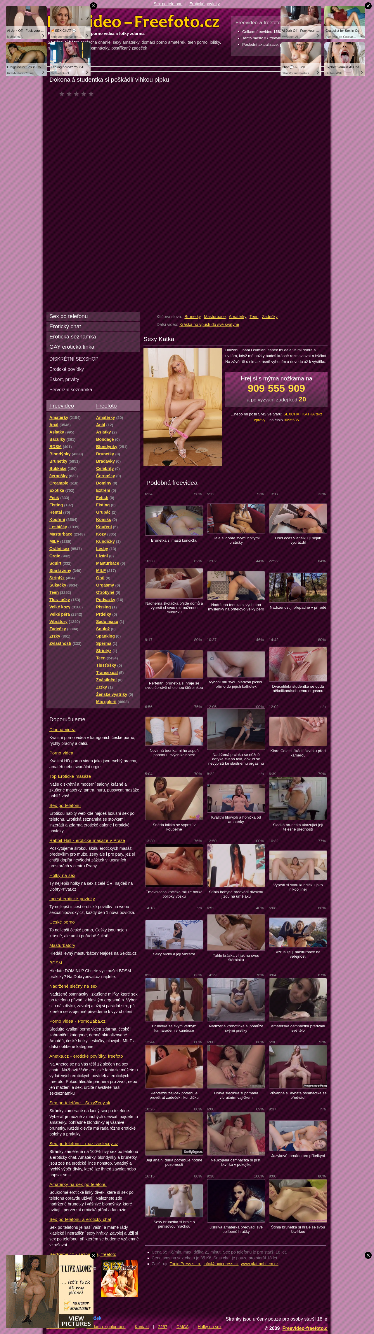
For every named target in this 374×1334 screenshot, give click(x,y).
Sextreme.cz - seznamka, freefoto (82, 1254)
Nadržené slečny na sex (73, 986)
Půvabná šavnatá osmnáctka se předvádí (298, 1095)
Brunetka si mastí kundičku (174, 540)
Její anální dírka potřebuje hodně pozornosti (174, 1162)
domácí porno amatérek (164, 42)
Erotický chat (65, 326)
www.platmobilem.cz (259, 1263)
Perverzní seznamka (70, 389)
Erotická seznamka (72, 337)
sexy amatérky (126, 42)
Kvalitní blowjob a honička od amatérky (236, 819)
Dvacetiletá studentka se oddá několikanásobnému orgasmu (298, 688)
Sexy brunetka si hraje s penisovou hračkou (174, 1224)
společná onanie (95, 42)
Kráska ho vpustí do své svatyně (209, 324)
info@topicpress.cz (221, 1263)
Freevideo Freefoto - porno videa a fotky (133, 21)
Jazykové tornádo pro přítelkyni (298, 1156)
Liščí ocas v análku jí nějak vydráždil (298, 540)
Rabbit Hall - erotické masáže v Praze (87, 840)
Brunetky (192, 316)
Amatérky (237, 316)
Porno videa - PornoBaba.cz (77, 1021)
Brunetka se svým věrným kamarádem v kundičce (174, 1028)
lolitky (215, 42)
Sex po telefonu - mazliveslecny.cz (83, 1143)
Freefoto (106, 406)
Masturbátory (62, 945)
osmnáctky (99, 48)
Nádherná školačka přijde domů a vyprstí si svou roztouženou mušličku (174, 607)
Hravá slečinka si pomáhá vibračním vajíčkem (236, 1095)
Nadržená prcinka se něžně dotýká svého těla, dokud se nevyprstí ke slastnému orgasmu (236, 759)
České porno (62, 921)
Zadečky (270, 316)
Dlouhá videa (62, 729)
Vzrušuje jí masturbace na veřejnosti (298, 954)
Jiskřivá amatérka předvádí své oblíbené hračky (236, 1229)
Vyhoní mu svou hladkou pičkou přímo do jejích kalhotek (236, 684)
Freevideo (61, 406)
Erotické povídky (204, 3)
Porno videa (61, 752)
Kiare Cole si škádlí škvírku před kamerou (297, 753)
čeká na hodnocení (78, 93)
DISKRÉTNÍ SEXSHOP (73, 358)
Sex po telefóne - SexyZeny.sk (79, 1102)
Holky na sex (62, 875)
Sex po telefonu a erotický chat (80, 1219)
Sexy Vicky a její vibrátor (174, 954)
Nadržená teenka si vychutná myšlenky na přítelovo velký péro (236, 607)
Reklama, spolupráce (105, 1326)
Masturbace (215, 316)
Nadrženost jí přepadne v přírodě (298, 607)
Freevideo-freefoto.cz (306, 1328)
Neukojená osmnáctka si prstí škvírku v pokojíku (236, 1162)
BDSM (55, 962)
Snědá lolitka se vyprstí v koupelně (174, 827)
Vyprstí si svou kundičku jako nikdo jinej (298, 887)
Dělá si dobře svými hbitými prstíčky (235, 540)
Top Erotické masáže (70, 776)
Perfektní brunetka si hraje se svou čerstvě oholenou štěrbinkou (174, 685)
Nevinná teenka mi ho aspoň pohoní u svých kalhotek (174, 752)
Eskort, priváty (64, 379)
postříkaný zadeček (129, 48)
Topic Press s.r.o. (185, 1263)
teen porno (197, 42)
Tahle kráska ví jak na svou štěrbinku (236, 957)
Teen (254, 316)
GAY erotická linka (71, 347)
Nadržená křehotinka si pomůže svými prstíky (236, 1028)
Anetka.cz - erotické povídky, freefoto (86, 1056)
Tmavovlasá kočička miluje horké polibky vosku (174, 894)
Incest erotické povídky (72, 898)
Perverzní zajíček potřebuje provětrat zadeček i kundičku (174, 1095)
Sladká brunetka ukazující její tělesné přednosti (298, 827)
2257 (162, 1326)
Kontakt (142, 1326)
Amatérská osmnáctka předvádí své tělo (298, 1028)
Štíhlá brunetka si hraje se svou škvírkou (298, 1229)
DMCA (182, 1326)
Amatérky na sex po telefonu (78, 1184)
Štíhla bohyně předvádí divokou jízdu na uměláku (236, 894)
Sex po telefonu (168, 3)
